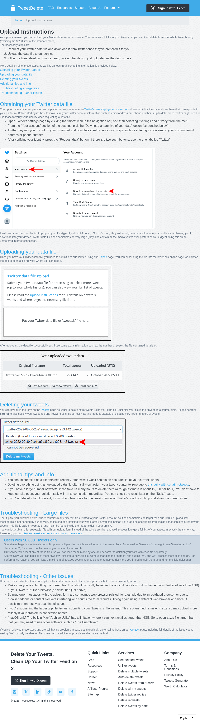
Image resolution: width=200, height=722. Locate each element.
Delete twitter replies (132, 694)
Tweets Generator (176, 680)
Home (18, 20)
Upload (102, 257)
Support (80, 7)
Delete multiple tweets (133, 671)
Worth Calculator (175, 686)
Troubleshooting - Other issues (21, 92)
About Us (95, 7)
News (91, 683)
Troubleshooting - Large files (19, 88)
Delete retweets (129, 700)
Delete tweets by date (133, 706)
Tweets (45, 409)
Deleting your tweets (14, 79)
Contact (134, 629)
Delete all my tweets (132, 688)
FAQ (51, 7)
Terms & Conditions (171, 667)
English (184, 718)
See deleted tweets (131, 659)
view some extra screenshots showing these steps (53, 533)
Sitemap (93, 694)
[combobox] (187, 718)
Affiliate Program (99, 688)
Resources (64, 7)
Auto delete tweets (131, 677)
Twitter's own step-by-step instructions (107, 109)
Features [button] (110, 7)
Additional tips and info (15, 83)
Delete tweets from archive (136, 683)
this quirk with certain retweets (168, 484)
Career (92, 677)
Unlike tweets (127, 665)
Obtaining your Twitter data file (20, 69)
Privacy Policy (173, 674)
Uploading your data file (16, 74)
